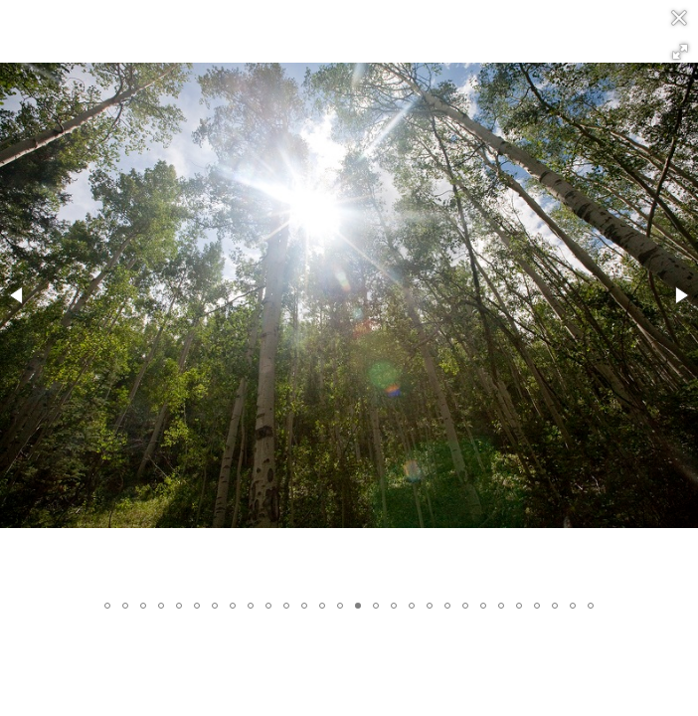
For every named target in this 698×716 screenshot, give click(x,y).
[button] (680, 52)
